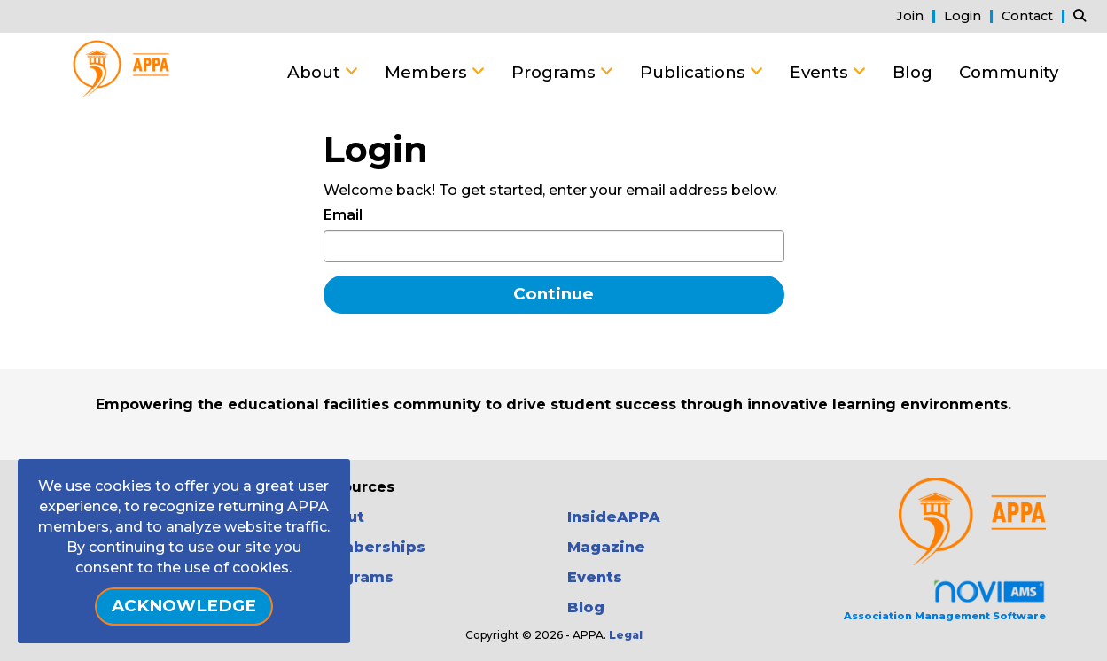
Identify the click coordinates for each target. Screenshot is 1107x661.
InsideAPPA (613, 517)
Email (343, 214)
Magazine (606, 547)
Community (1008, 72)
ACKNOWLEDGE (184, 605)
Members (428, 72)
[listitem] (918, 15)
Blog (912, 72)
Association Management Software (945, 600)
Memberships (370, 547)
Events (821, 72)
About (316, 72)
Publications (695, 72)
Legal (626, 635)
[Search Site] (1083, 15)
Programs (555, 72)
